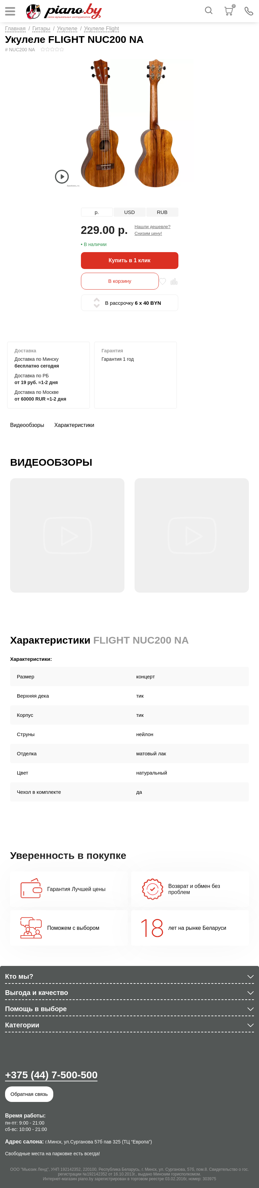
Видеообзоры (27, 425)
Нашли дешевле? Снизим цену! (153, 230)
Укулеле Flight (101, 28)
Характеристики (74, 425)
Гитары (41, 28)
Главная (15, 28)
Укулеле (67, 28)
